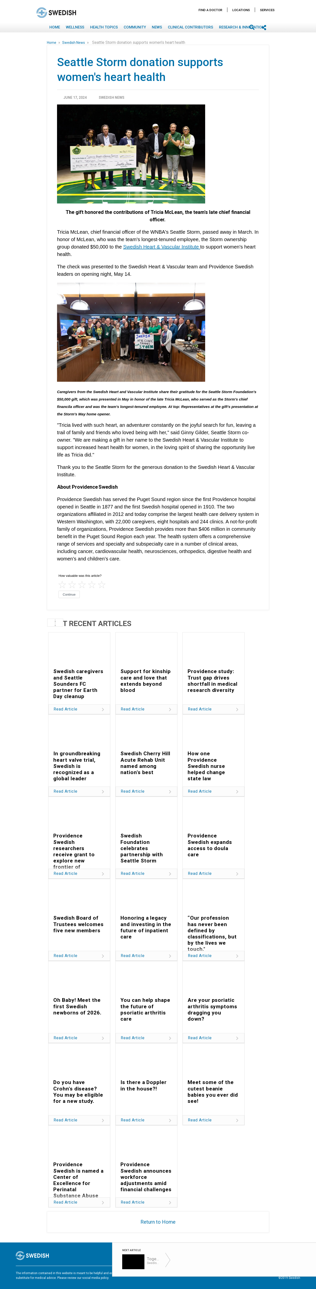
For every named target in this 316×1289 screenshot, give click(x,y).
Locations (241, 10)
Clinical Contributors (190, 27)
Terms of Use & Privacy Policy (188, 1273)
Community (135, 27)
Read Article (66, 709)
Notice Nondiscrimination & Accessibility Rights (267, 1273)
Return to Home (158, 1222)
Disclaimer (221, 1273)
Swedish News (74, 43)
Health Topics (104, 27)
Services (267, 10)
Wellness (75, 27)
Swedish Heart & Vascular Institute (161, 247)
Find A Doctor (210, 10)
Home (54, 27)
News (157, 27)
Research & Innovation (241, 27)
